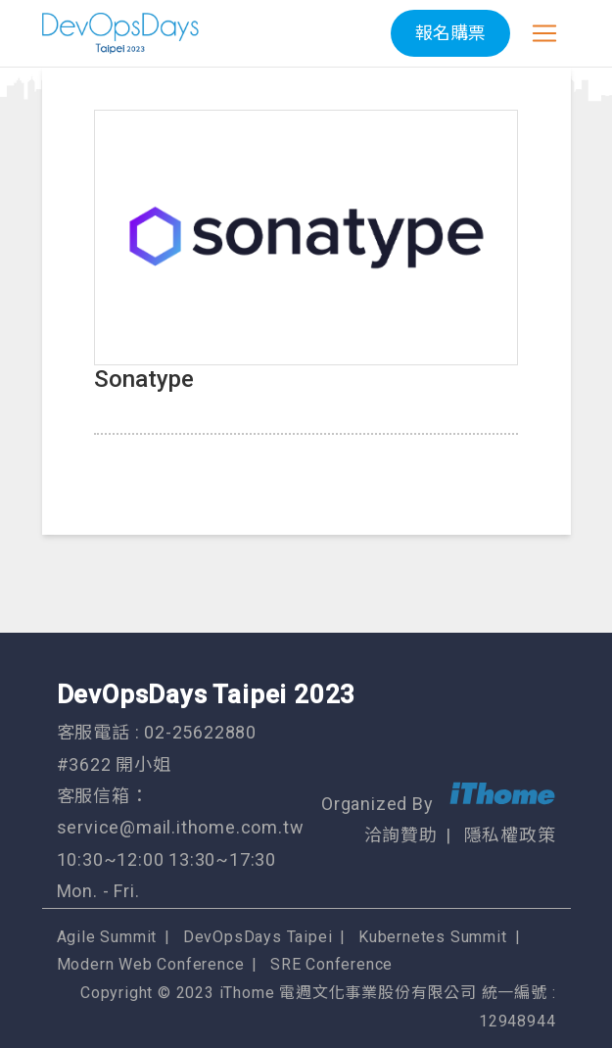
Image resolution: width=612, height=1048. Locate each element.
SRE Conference (331, 964)
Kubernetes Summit (432, 937)
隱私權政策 (510, 835)
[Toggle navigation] (544, 33)
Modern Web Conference (151, 964)
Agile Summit (107, 937)
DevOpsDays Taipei (258, 937)
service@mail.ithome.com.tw (181, 827)
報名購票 (450, 33)
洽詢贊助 (401, 835)
